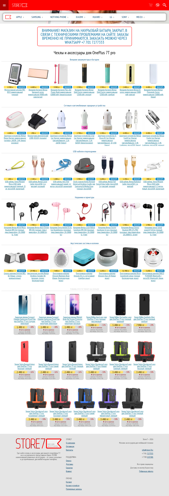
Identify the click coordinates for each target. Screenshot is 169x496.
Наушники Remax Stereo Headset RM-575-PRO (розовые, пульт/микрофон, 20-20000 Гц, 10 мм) (130, 231)
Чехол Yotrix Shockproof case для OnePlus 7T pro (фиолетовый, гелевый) (108, 413)
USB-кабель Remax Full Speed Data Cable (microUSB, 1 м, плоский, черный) (107, 184)
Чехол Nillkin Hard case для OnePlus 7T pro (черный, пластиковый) (96, 319)
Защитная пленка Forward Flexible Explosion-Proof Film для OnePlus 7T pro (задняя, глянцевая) (25, 320)
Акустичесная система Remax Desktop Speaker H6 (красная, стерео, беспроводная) (38, 277)
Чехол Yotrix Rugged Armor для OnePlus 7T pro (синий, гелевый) (48, 366)
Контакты (69, 450)
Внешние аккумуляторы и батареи (84, 59)
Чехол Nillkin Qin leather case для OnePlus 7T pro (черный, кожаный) (120, 319)
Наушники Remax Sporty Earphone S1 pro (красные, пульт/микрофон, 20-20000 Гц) (107, 231)
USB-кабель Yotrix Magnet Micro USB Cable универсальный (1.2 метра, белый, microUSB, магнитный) (153, 185)
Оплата (68, 460)
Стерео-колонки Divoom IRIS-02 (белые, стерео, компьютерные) (15, 275)
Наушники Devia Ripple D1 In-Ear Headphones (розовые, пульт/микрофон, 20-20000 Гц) (61, 231)
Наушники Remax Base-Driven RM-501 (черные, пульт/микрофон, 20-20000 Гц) (38, 230)
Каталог (69, 482)
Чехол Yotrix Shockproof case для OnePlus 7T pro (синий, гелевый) (84, 413)
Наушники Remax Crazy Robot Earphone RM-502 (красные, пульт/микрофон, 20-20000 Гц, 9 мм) (84, 231)
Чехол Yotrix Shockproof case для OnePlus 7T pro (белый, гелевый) (96, 366)
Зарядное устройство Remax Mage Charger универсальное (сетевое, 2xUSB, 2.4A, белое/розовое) (15, 139)
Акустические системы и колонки (85, 243)
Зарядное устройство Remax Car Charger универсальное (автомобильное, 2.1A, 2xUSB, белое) (61, 139)
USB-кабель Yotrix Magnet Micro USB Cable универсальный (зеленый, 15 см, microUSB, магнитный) (15, 185)
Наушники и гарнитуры (84, 197)
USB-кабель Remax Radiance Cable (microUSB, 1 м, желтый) (130, 184)
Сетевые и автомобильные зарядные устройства (84, 105)
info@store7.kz (147, 450)
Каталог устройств (72, 485)
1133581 (150, 457)
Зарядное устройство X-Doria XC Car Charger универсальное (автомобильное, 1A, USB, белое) (107, 140)
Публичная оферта (146, 471)
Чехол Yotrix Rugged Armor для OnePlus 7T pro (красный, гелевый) (24, 366)
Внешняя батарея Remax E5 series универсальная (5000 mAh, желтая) (130, 92)
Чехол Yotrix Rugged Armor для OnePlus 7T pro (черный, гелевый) (73, 366)
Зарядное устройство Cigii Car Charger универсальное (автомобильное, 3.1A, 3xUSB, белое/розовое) (84, 139)
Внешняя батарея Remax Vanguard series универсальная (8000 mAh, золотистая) (38, 93)
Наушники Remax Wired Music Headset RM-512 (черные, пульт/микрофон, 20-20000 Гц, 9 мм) (15, 231)
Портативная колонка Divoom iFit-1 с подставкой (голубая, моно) (84, 275)
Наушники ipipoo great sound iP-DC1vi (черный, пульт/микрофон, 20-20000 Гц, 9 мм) (153, 231)
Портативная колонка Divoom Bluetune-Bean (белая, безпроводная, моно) (61, 277)
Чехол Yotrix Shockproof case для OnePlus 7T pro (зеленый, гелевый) (120, 366)
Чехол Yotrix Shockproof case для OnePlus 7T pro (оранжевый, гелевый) (37, 413)
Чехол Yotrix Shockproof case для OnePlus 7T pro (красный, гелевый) (144, 366)
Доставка (69, 464)
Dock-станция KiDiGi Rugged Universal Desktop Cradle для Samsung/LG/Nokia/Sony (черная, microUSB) (84, 185)
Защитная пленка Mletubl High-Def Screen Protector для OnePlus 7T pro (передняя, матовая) (72, 320)
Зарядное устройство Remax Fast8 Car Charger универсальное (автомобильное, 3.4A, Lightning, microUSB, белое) (130, 140)
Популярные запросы (74, 489)
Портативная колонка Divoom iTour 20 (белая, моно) (107, 275)
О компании (70, 442)
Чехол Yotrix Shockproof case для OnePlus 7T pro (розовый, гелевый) (61, 413)
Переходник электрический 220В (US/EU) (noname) (38, 136)
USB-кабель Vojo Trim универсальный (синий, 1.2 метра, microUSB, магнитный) (61, 184)
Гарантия (69, 467)
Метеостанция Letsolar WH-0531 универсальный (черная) (14, 92)
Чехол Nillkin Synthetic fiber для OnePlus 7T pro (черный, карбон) (144, 319)
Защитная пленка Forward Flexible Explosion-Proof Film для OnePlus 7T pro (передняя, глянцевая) (49, 320)
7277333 (150, 453)
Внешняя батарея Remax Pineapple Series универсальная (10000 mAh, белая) (153, 93)
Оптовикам (70, 446)
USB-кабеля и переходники (84, 151)
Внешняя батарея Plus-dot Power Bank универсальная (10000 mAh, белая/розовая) (61, 92)
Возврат (69, 471)
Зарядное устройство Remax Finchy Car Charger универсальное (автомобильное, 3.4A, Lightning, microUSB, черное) (153, 140)
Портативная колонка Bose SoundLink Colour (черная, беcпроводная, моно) (130, 275)
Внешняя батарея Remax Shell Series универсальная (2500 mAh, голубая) (107, 92)
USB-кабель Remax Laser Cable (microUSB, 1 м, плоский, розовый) (38, 184)
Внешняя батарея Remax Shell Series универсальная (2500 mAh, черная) (84, 92)
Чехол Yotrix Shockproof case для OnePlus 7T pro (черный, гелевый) (132, 413)
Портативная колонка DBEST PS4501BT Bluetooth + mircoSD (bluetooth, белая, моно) (153, 277)
